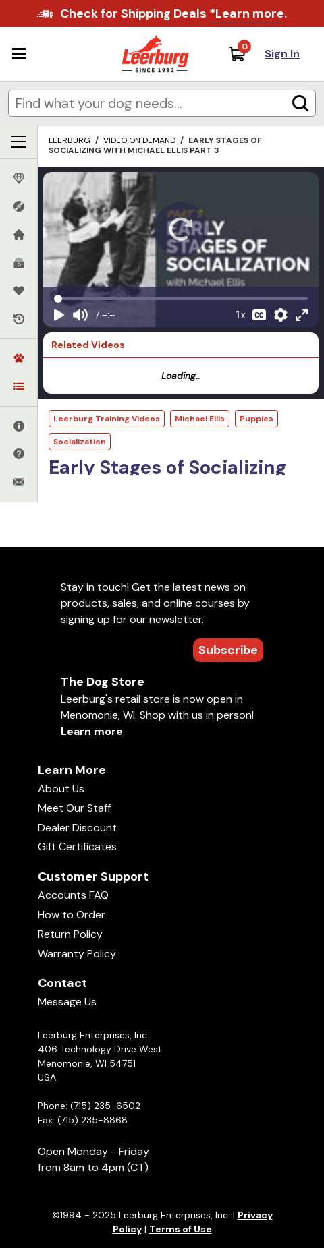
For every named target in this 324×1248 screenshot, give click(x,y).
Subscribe (228, 650)
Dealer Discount (77, 828)
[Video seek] (181, 298)
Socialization (79, 441)
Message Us (67, 1001)
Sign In (282, 54)
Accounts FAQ (73, 895)
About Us (61, 788)
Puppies (256, 418)
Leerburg (69, 140)
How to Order (71, 915)
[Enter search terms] (162, 103)
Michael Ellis (200, 418)
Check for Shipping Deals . (173, 13)
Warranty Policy (77, 954)
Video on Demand (139, 140)
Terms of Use (180, 1229)
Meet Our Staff (74, 808)
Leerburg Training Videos (106, 418)
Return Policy (70, 934)
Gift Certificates (77, 846)
